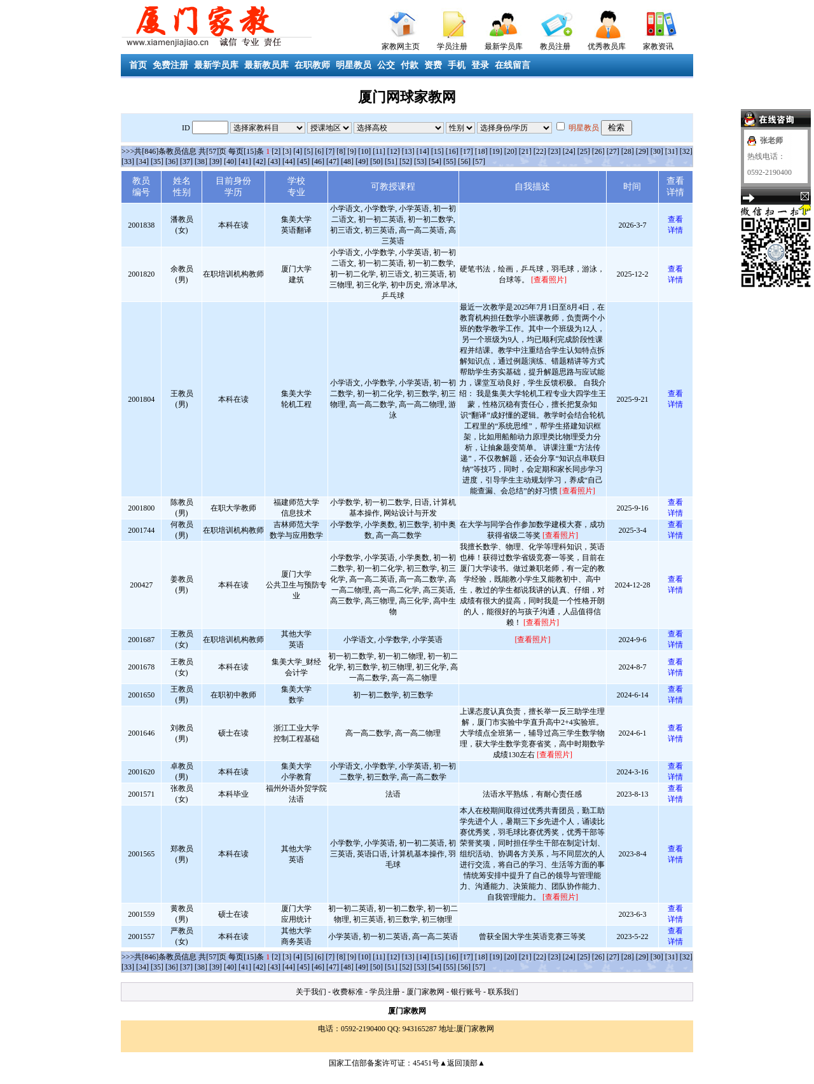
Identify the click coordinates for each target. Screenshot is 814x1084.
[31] (671, 151)
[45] (303, 161)
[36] (171, 161)
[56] (464, 161)
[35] (157, 161)
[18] (481, 151)
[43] (274, 161)
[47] (332, 161)
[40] (230, 161)
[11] (379, 151)
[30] (657, 151)
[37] (186, 161)
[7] (330, 151)
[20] (510, 151)
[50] (376, 161)
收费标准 (348, 991)
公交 (386, 65)
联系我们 (503, 991)
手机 (457, 65)
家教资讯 (658, 46)
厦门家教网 (425, 991)
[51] (391, 161)
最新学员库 (504, 46)
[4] (297, 151)
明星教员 (353, 65)
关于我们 (311, 991)
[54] (435, 161)
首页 (138, 65)
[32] (686, 151)
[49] (361, 161)
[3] (286, 151)
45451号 (426, 1063)
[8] (340, 151)
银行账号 (466, 991)
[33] (127, 161)
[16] (452, 151)
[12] (393, 151)
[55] (449, 161)
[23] (554, 151)
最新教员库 (266, 65)
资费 (433, 65)
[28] (627, 151)
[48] (347, 161)
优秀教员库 (607, 46)
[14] (423, 151)
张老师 (771, 140)
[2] (276, 151)
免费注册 (170, 65)
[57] (479, 161)
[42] (259, 161)
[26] (598, 151)
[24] (569, 151)
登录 (480, 65)
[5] (308, 151)
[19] (496, 151)
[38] (201, 161)
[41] (244, 161)
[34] (142, 161)
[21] (525, 151)
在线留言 (512, 65)
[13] (408, 151)
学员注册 (452, 46)
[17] (466, 151)
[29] (642, 151)
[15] (437, 151)
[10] (364, 151)
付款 (409, 65)
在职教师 (312, 65)
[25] (583, 151)
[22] (540, 151)
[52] (405, 161)
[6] (319, 151)
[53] (420, 161)
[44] (288, 161)
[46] (318, 161)
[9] (351, 151)
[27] (613, 151)
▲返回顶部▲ (462, 1063)
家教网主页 (401, 46)
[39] (215, 161)
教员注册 (555, 46)
